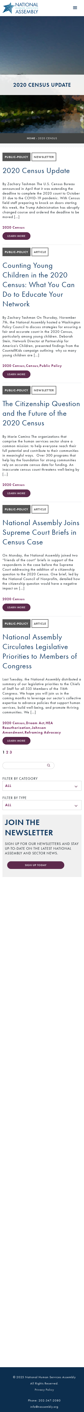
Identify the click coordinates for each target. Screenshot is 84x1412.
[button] (75, 8)
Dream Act (35, 723)
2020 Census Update (36, 170)
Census (32, 365)
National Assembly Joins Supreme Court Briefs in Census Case (41, 532)
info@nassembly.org (44, 1407)
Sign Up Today (36, 865)
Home (31, 138)
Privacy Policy (44, 1390)
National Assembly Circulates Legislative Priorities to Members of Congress (39, 651)
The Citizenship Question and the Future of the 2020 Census (41, 413)
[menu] (42, 786)
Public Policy (50, 365)
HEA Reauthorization (27, 725)
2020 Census (13, 227)
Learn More (16, 236)
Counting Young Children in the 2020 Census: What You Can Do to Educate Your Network (38, 284)
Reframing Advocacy (43, 732)
